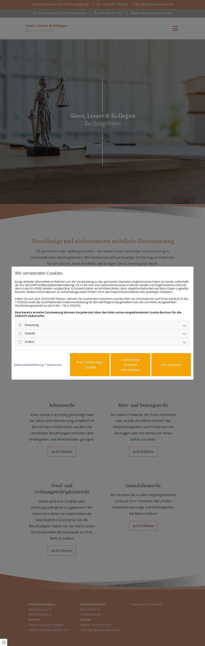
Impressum (54, 364)
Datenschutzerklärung (28, 364)
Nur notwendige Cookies (90, 365)
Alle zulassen (171, 364)
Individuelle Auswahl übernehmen (130, 364)
